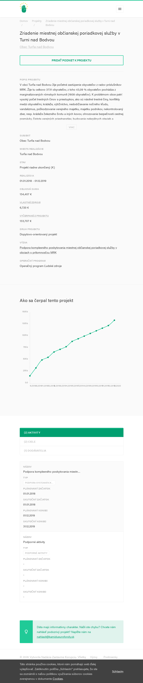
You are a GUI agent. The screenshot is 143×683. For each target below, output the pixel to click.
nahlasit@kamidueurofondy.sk (55, 637)
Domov (24, 21)
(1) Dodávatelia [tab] (35, 450)
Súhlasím (117, 671)
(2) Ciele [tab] (30, 441)
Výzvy (93, 657)
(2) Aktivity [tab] (32, 432)
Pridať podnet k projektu (72, 60)
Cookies (58, 679)
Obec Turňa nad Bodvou (37, 46)
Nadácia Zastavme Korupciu (58, 657)
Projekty (36, 21)
